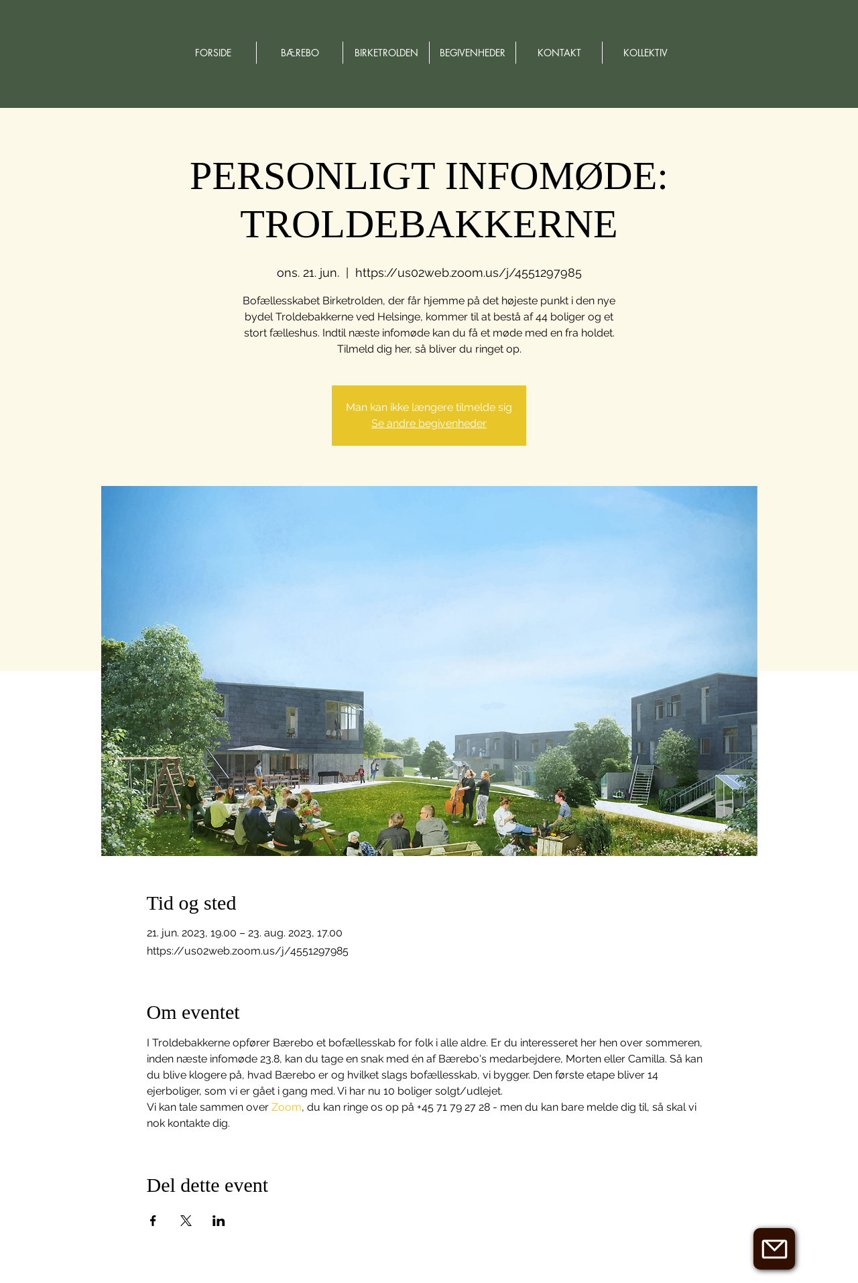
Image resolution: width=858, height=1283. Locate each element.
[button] (774, 1249)
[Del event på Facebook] (153, 1220)
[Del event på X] (186, 1220)
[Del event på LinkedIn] (218, 1220)
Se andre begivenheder (429, 423)
